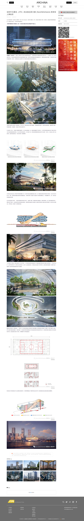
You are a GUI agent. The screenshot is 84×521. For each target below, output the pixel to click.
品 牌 (50, 7)
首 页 (22, 7)
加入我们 (10, 509)
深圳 (68, 23)
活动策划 (33, 512)
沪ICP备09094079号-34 (42, 518)
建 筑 (33, 7)
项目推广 (33, 509)
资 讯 (27, 7)
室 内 (44, 7)
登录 (30, 492)
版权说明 (10, 512)
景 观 (39, 7)
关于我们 (10, 507)
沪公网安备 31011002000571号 (53, 518)
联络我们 (10, 510)
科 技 (56, 7)
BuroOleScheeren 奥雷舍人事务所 (69, 18)
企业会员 (33, 507)
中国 (64, 23)
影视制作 (33, 514)
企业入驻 (22, 509)
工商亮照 (62, 518)
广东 (66, 23)
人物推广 (33, 510)
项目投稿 (22, 507)
